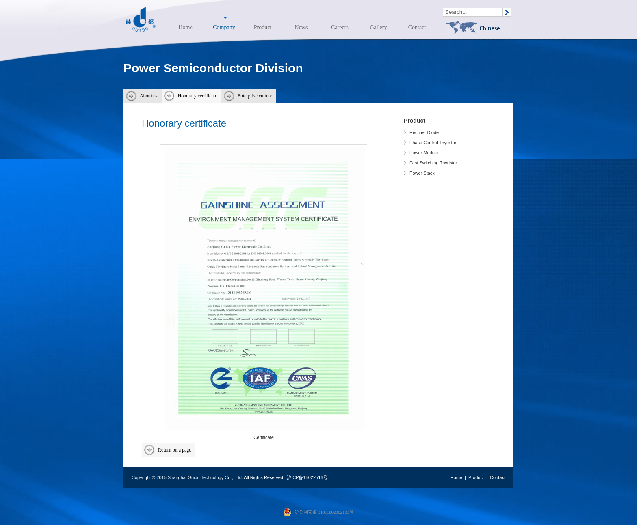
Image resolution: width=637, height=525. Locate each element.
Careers (340, 27)
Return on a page (174, 450)
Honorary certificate (197, 96)
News (301, 27)
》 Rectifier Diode (421, 132)
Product (263, 27)
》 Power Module (421, 152)
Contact (417, 27)
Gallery (378, 27)
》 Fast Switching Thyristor (430, 162)
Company (224, 27)
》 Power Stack (419, 173)
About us (149, 96)
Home (185, 27)
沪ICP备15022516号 (307, 477)
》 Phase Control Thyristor (430, 142)
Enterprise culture (255, 96)
